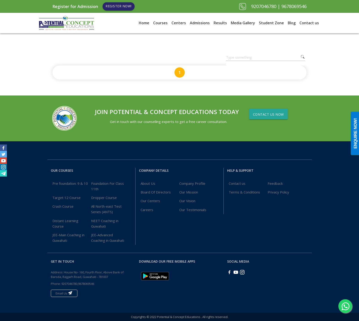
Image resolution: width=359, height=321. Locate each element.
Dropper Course (104, 197)
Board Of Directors (156, 192)
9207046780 (264, 6)
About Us (148, 183)
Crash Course (62, 206)
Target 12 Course (66, 197)
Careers (147, 209)
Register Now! (119, 6)
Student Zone (271, 22)
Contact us (309, 22)
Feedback (275, 183)
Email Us (64, 293)
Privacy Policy (278, 192)
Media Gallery (243, 22)
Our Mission (188, 192)
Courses (160, 22)
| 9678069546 (292, 6)
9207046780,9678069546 (77, 284)
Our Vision (187, 201)
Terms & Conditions (244, 192)
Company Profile (192, 183)
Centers (178, 22)
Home (144, 22)
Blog (292, 22)
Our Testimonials (192, 209)
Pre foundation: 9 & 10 (70, 183)
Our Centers (150, 201)
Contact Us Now (268, 114)
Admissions (200, 22)
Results (220, 22)
